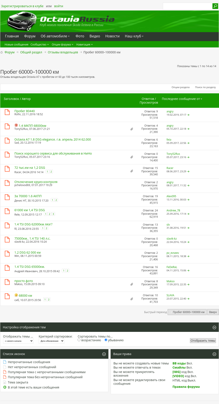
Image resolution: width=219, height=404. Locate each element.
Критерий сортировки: (55, 336)
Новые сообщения (16, 44)
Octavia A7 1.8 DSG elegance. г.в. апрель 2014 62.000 (52, 139)
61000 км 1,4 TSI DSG (29, 210)
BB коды (179, 363)
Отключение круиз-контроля (35, 182)
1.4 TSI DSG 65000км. (29, 267)
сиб (16, 300)
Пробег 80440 (24, 111)
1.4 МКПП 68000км (32, 126)
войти (58, 6)
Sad (16, 143)
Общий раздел (31, 52)
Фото (80, 36)
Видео (94, 36)
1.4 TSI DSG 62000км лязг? (33, 224)
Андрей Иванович (26, 271)
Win (16, 256)
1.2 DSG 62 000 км (27, 252)
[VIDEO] (178, 376)
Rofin (17, 114)
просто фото (23, 281)
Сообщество (38, 44)
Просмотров (149, 102)
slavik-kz (19, 242)
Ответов (148, 99)
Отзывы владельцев (63, 52)
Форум (9, 52)
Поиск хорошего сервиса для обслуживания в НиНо (53, 153)
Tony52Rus (21, 129)
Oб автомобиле (54, 36)
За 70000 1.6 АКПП (28, 196)
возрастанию (89, 340)
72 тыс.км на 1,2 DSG (29, 167)
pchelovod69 (22, 185)
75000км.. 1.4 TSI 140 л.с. (32, 238)
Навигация (83, 44)
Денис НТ (20, 200)
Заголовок (11, 99)
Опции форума (61, 44)
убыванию (114, 340)
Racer (17, 172)
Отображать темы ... (18, 336)
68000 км (25, 295)
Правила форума (186, 387)
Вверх (213, 312)
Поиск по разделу (205, 87)
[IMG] (176, 372)
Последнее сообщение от (182, 99)
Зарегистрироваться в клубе (22, 6)
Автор (26, 99)
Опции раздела (180, 87)
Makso (18, 284)
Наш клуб (133, 36)
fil (15, 229)
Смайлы (179, 367)
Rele (17, 214)
